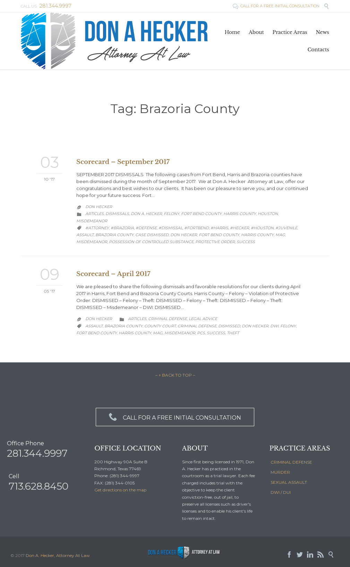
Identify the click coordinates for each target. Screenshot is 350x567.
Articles (94, 213)
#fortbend (196, 227)
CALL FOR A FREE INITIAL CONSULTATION (277, 5)
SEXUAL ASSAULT (289, 482)
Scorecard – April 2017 (113, 274)
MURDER (280, 472)
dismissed (229, 326)
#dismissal (170, 227)
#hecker (239, 227)
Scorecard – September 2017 (123, 162)
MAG (280, 234)
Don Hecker (98, 206)
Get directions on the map (120, 489)
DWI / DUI (281, 492)
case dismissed (152, 234)
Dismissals (117, 213)
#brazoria (122, 227)
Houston (268, 213)
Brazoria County (114, 234)
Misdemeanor (91, 220)
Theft (233, 332)
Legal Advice (203, 318)
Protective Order (215, 241)
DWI (274, 326)
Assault (85, 234)
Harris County (239, 213)
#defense (146, 227)
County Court (160, 326)
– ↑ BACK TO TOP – (175, 375)
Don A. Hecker (146, 213)
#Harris (219, 227)
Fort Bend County (201, 213)
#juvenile (286, 227)
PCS (201, 332)
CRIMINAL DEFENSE (291, 462)
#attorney (97, 227)
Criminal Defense (167, 318)
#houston (262, 227)
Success (246, 241)
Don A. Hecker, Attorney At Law (58, 555)
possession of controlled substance (151, 241)
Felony (171, 213)
